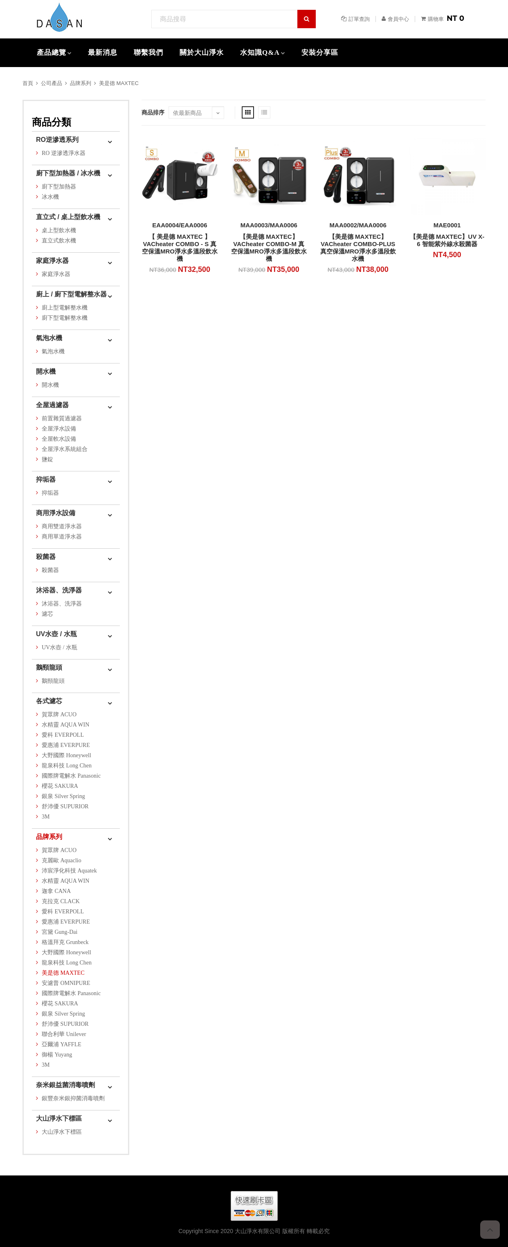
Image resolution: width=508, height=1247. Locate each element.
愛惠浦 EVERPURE (66, 745)
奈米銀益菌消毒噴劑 (65, 1084)
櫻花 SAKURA (60, 786)
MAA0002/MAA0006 (358, 225)
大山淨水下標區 (59, 1118)
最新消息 (102, 52)
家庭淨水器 (52, 260)
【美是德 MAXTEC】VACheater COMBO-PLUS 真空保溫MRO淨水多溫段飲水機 (358, 247)
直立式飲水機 (59, 241)
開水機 (46, 371)
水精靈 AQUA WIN (65, 725)
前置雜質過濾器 (62, 418)
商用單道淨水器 (62, 537)
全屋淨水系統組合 (65, 449)
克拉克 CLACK (61, 901)
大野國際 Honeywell (66, 755)
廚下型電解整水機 (65, 318)
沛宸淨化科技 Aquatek (69, 871)
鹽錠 (47, 459)
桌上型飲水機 (59, 230)
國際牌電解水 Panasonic (71, 776)
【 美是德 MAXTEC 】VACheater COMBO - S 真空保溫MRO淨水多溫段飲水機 (180, 247)
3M (45, 817)
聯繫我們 (148, 52)
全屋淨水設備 (59, 429)
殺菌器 (46, 556)
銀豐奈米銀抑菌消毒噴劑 (73, 1098)
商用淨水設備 (55, 512)
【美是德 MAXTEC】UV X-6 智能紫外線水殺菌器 (447, 240)
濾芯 (47, 614)
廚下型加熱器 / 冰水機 (68, 173)
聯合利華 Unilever (64, 1034)
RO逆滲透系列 (57, 139)
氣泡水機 (49, 337)
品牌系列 (80, 83)
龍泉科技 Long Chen (67, 766)
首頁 (27, 83)
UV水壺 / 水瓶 (56, 633)
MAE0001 (447, 225)
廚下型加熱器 (59, 187)
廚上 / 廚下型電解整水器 (71, 294)
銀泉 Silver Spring (63, 796)
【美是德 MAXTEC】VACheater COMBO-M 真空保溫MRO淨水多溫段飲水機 (269, 247)
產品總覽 (51, 52)
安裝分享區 (319, 52)
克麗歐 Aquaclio (61, 860)
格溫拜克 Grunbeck (65, 942)
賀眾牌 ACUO (59, 714)
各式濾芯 (49, 701)
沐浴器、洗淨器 (59, 590)
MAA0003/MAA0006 (269, 225)
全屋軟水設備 (59, 439)
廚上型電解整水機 (65, 308)
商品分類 (51, 122)
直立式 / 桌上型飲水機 (68, 216)
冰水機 (50, 197)
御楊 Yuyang (57, 1055)
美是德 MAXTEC (119, 83)
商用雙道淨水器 (62, 526)
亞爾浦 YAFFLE (61, 1044)
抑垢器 (46, 479)
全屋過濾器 (52, 404)
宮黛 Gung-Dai (60, 932)
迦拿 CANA (56, 891)
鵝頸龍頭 (49, 667)
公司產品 (51, 83)
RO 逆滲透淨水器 (63, 153)
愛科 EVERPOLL (63, 735)
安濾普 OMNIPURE (66, 983)
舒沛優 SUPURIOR (65, 806)
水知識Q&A (260, 52)
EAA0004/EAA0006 (179, 225)
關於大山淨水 (202, 52)
